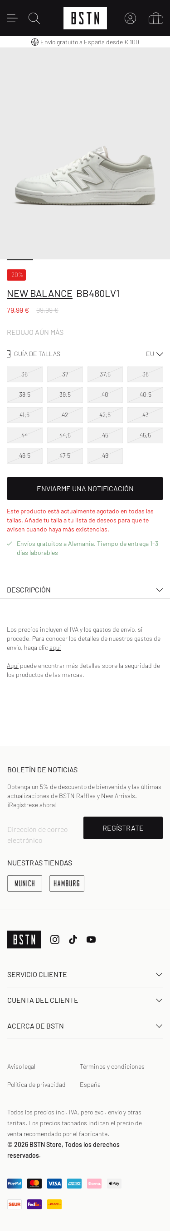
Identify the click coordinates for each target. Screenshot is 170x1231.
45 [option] (105, 435)
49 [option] (105, 455)
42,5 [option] (105, 414)
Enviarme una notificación (85, 488)
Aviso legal (21, 1066)
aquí (55, 647)
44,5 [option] (65, 435)
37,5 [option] (105, 374)
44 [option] (24, 435)
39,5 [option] (65, 394)
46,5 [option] (24, 455)
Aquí (13, 665)
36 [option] (24, 374)
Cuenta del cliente (85, 1000)
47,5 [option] (64, 455)
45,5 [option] (145, 435)
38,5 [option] (24, 394)
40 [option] (105, 394)
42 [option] (65, 414)
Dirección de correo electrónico (37, 834)
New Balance (40, 293)
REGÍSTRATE (123, 827)
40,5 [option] (145, 394)
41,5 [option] (24, 414)
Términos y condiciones (112, 1066)
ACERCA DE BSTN (85, 1025)
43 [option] (145, 414)
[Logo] (85, 18)
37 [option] (65, 374)
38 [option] (145, 374)
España (90, 1084)
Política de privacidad (36, 1084)
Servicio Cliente (85, 974)
